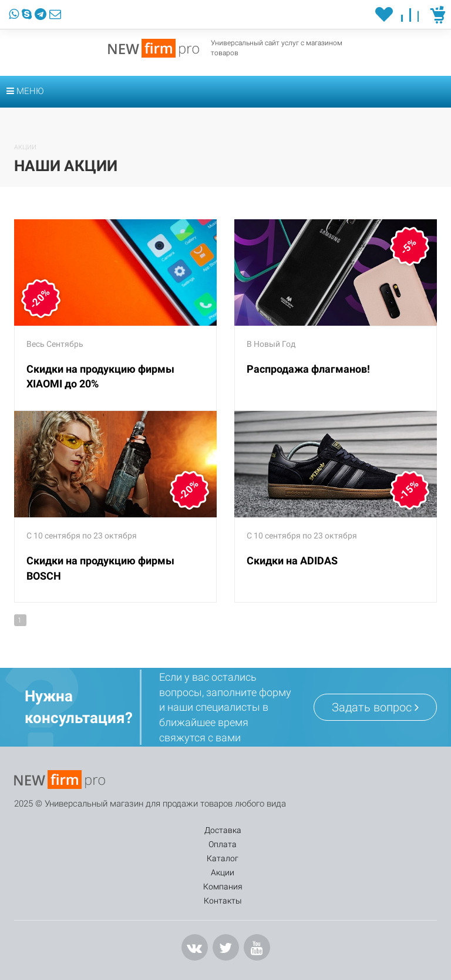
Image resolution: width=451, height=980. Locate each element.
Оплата (119, 830)
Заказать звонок (157, 916)
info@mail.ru (53, 959)
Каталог (186, 830)
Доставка (48, 830)
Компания (319, 830)
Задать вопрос (375, 707)
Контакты (396, 830)
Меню (25, 91)
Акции (250, 830)
